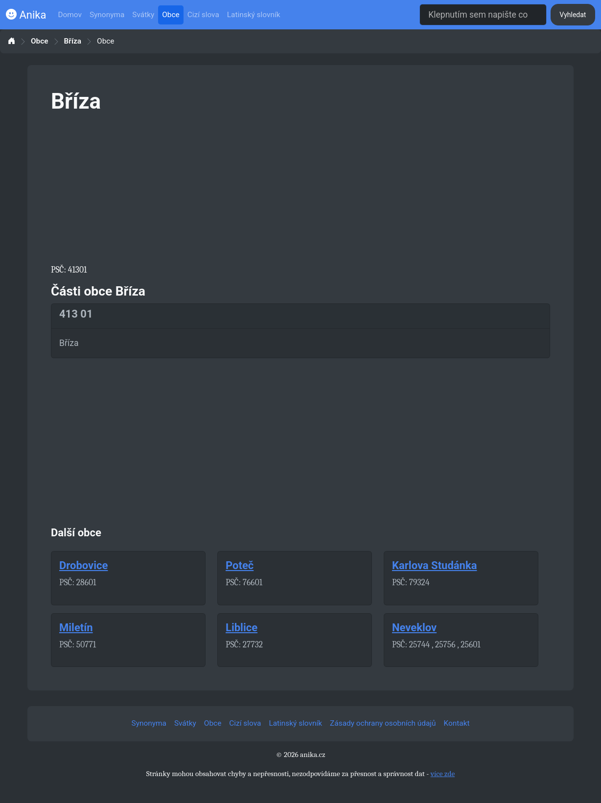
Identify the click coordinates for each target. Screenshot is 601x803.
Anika (26, 15)
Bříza (72, 41)
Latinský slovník (253, 14)
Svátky (143, 14)
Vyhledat (572, 15)
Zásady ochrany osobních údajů (383, 723)
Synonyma (107, 14)
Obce (170, 14)
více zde (443, 773)
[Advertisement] (300, 186)
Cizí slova (203, 14)
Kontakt (457, 723)
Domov (70, 14)
